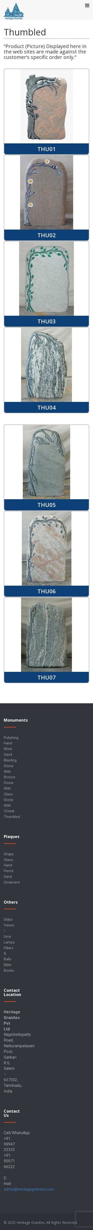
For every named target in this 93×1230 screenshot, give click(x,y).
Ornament (12, 882)
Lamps (9, 942)
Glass (8, 860)
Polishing (11, 737)
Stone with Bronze (9, 772)
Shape (9, 854)
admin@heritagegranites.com (29, 1189)
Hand (8, 865)
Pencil (8, 871)
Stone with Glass (8, 788)
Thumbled (12, 816)
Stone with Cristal (9, 805)
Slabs (8, 919)
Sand (8, 876)
